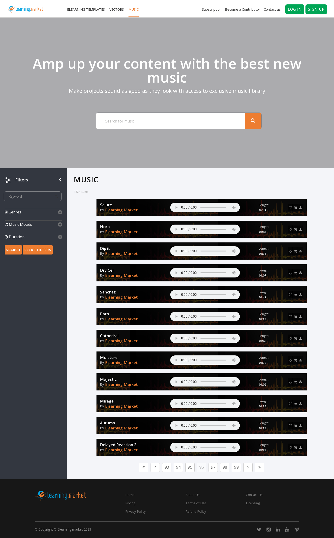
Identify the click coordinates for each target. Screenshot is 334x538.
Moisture (109, 357)
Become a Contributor (242, 9)
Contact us (272, 9)
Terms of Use (196, 503)
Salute (106, 204)
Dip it (105, 248)
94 (178, 467)
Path (104, 313)
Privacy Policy (135, 511)
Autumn (107, 422)
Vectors (116, 9)
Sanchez (108, 292)
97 (213, 467)
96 (201, 467)
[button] (33, 214)
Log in (295, 9)
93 (166, 467)
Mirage (107, 401)
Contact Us (254, 495)
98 (224, 467)
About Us (192, 495)
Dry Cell (107, 270)
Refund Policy (196, 511)
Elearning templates (86, 9)
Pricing (130, 503)
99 (236, 467)
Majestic (108, 379)
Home (130, 495)
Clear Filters (37, 250)
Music (133, 9)
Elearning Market (121, 210)
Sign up (316, 9)
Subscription (212, 9)
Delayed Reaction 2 (118, 444)
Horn (105, 226)
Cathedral (109, 335)
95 (190, 467)
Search (13, 250)
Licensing (253, 503)
